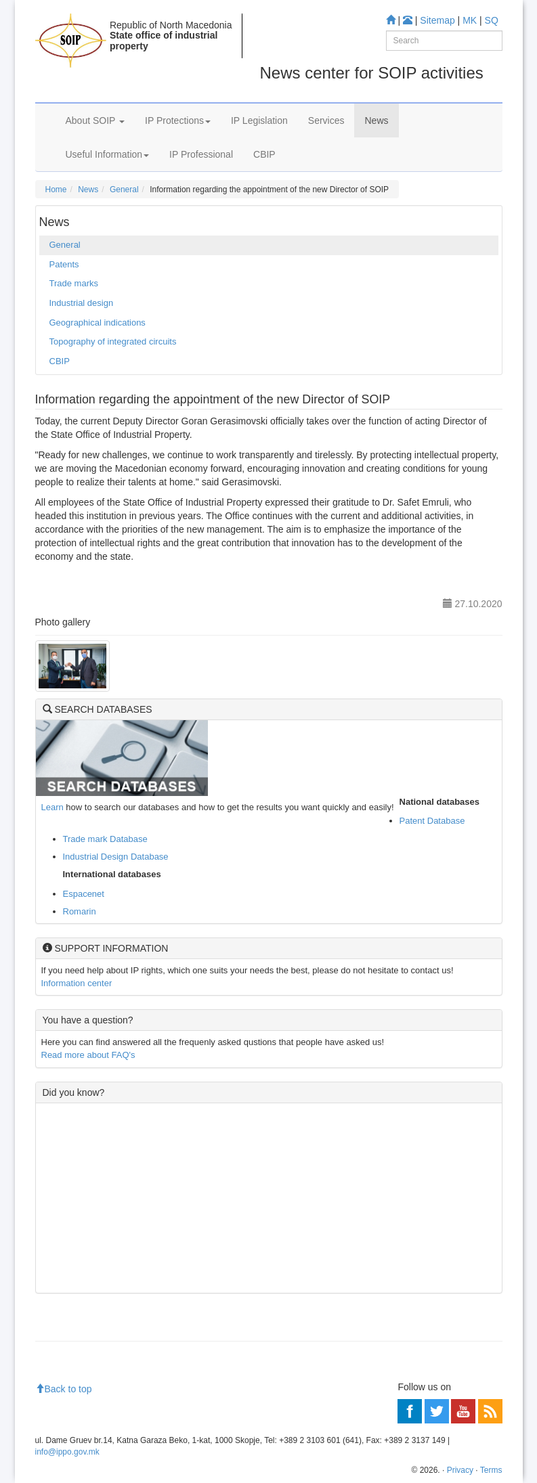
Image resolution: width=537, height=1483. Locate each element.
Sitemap (437, 20)
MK (470, 20)
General (124, 189)
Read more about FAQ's (88, 1055)
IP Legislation (259, 120)
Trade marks (73, 283)
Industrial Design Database (116, 856)
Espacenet (83, 894)
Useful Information (108, 154)
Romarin (79, 911)
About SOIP (95, 120)
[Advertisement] (269, 1198)
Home (56, 189)
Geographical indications (97, 322)
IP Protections (178, 120)
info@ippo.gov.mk (67, 1452)
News (376, 120)
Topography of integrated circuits (113, 341)
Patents (64, 264)
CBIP (264, 154)
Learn (52, 807)
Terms (491, 1470)
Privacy (460, 1470)
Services (326, 120)
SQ (491, 20)
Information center (76, 983)
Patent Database (432, 821)
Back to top (63, 1389)
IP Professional (201, 154)
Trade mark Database (105, 839)
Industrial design (81, 303)
